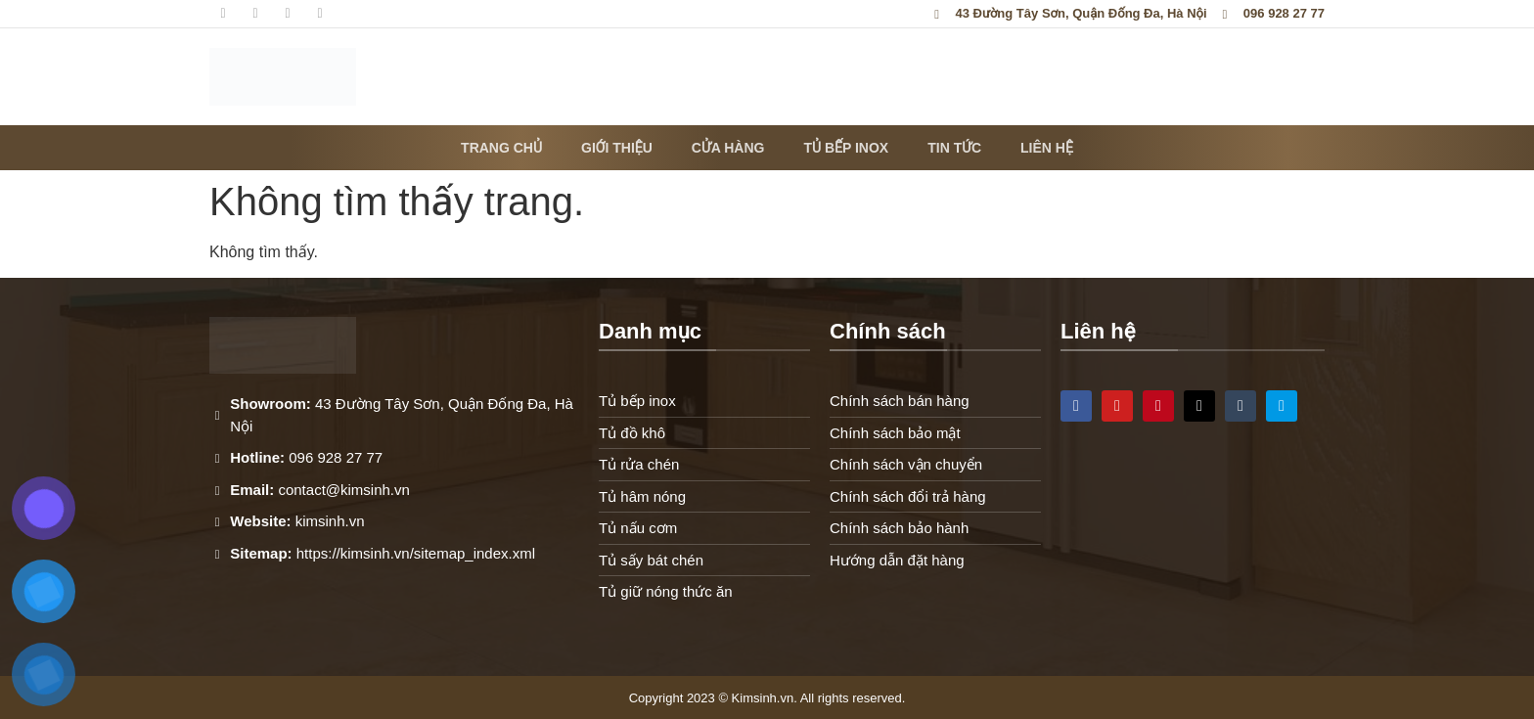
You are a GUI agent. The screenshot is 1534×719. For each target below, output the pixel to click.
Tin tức (954, 148)
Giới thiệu (617, 148)
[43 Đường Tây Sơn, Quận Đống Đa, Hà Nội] (1192, 539)
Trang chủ (501, 148)
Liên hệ (1046, 148)
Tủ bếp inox (845, 148)
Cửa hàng (728, 148)
